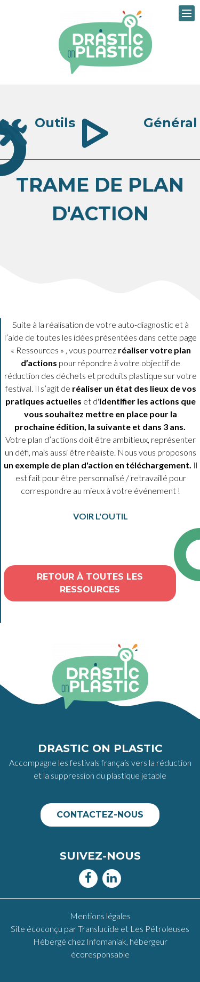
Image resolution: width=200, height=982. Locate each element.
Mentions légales (100, 916)
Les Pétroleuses (159, 928)
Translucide (99, 928)
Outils (55, 122)
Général (170, 122)
